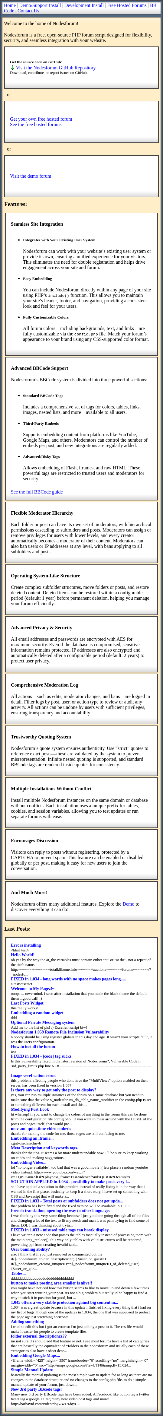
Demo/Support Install (40, 5)
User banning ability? (30, 1249)
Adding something (27, 1321)
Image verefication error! (34, 1075)
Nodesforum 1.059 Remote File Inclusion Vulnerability (60, 1032)
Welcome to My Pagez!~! (33, 988)
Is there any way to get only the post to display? (53, 1090)
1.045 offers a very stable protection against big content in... (64, 1302)
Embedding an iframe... (32, 1138)
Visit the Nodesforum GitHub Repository (53, 67)
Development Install (84, 5)
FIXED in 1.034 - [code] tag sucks (41, 1056)
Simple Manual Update (32, 1370)
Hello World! (22, 955)
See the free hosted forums (36, 124)
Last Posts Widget (27, 1003)
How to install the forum (33, 1046)
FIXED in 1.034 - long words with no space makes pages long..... (68, 979)
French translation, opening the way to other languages (60, 1210)
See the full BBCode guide (37, 491)
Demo (128, 903)
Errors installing (26, 945)
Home (10, 5)
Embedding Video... (28, 1162)
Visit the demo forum (30, 176)
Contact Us (28, 10)
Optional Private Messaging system (42, 1022)
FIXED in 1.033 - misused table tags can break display (60, 1230)
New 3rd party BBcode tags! (36, 1389)
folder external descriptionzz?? (39, 1336)
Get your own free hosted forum (41, 119)
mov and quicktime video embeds (41, 1128)
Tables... (18, 1273)
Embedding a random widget (37, 1013)
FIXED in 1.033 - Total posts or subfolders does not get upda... (67, 1201)
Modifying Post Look (30, 1109)
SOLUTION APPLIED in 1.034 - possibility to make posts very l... (70, 1181)
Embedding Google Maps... (35, 1355)
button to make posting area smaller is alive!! (51, 1283)
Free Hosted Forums (127, 5)
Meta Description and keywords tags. (44, 1148)
